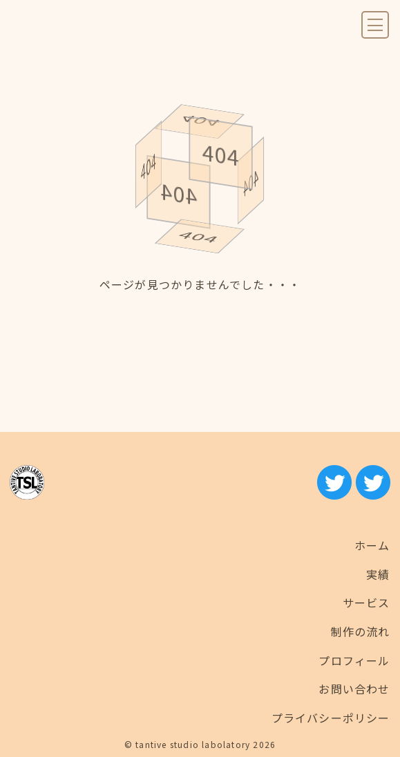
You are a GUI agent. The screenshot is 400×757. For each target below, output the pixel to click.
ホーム (372, 545)
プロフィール (354, 660)
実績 (378, 574)
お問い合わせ (354, 688)
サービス (366, 602)
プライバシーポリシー (331, 717)
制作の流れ (360, 631)
